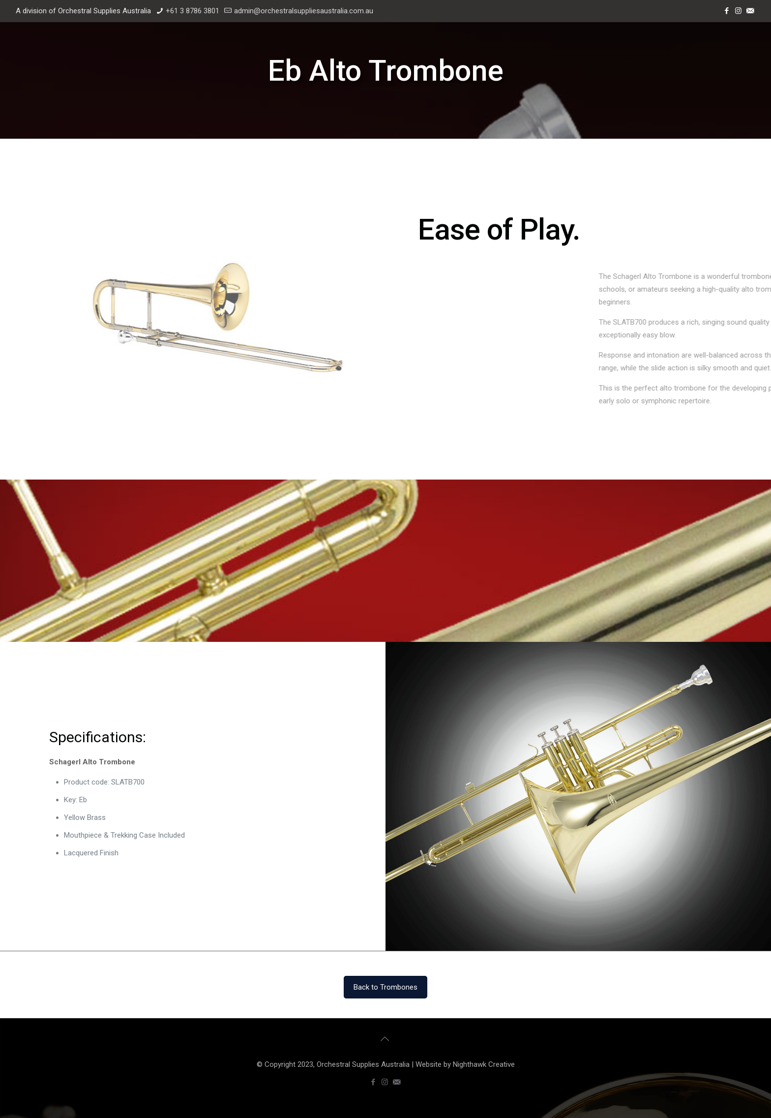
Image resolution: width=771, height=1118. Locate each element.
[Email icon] (750, 10)
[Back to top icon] (385, 1038)
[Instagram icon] (739, 10)
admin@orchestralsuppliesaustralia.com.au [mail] (303, 10)
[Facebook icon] (727, 10)
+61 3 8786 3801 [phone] (192, 10)
